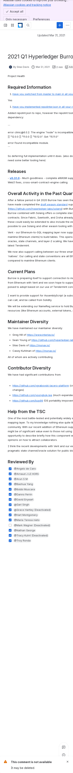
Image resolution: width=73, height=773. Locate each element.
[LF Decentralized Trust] (20, 25)
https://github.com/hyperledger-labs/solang (35, 208)
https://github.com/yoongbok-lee (32, 395)
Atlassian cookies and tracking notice (27, 4)
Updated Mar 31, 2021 (51, 35)
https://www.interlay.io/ (41, 334)
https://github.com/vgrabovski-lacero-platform (40, 385)
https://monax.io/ (40, 345)
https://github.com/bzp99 (27, 400)
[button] (25, 469)
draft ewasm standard (54, 204)
